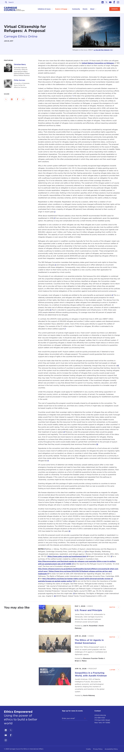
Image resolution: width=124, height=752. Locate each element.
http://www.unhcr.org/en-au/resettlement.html (67, 556)
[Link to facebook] (114, 2)
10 (97, 444)
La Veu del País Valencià (101, 50)
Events (85, 9)
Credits (88, 749)
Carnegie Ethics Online (20, 36)
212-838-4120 (99, 718)
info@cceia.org (100, 715)
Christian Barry (20, 64)
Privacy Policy (97, 749)
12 (69, 531)
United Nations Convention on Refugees (98, 63)
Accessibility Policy (111, 749)
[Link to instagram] (118, 2)
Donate (115, 9)
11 (48, 461)
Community (76, 9)
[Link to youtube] (110, 2)
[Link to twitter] (106, 2)
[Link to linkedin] (103, 2)
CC (111, 50)
